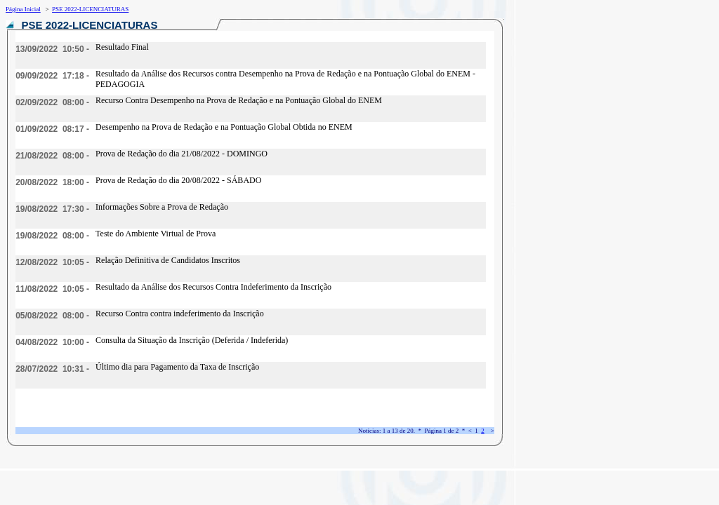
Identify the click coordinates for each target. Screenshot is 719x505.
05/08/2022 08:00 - (52, 316)
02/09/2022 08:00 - (52, 102)
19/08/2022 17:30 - (52, 209)
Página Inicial (23, 9)
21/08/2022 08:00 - (52, 156)
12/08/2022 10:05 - (52, 262)
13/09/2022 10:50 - (52, 49)
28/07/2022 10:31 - (52, 369)
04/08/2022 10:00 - (52, 342)
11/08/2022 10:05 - (52, 289)
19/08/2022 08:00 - (52, 236)
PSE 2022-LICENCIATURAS (90, 9)
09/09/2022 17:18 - (52, 76)
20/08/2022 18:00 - (52, 182)
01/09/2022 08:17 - (52, 129)
